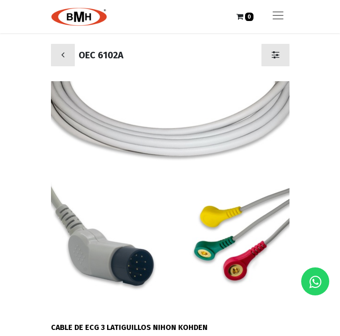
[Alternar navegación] (278, 16)
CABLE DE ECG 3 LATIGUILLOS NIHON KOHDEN (129, 327)
